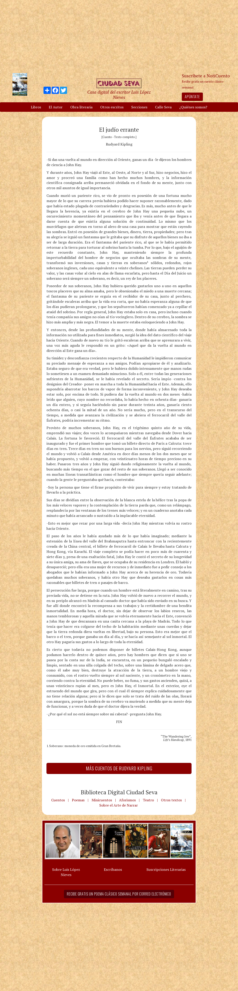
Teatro (148, 800)
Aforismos (127, 800)
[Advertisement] (119, 36)
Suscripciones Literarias (166, 869)
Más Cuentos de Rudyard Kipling (119, 768)
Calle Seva (163, 107)
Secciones (139, 107)
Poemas (78, 800)
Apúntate (192, 96)
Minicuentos (102, 800)
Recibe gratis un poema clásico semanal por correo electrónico (119, 894)
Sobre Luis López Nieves (66, 872)
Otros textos (171, 800)
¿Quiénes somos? (193, 107)
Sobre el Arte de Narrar (118, 805)
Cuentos (58, 800)
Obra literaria (81, 107)
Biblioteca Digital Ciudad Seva (119, 792)
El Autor (56, 107)
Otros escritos (112, 107)
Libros (36, 107)
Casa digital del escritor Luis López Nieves (119, 94)
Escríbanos (113, 869)
